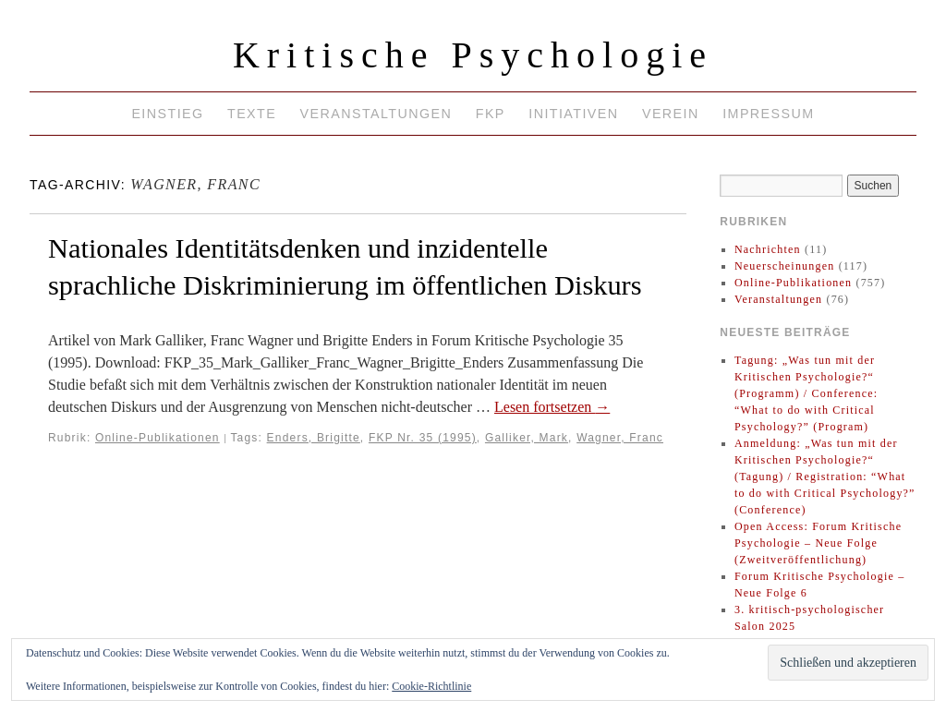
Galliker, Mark (526, 437)
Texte (251, 113)
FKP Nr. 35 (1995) (423, 437)
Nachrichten (767, 249)
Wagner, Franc (619, 437)
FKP (490, 113)
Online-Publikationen (157, 437)
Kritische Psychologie (473, 55)
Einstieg (167, 113)
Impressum (768, 113)
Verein (670, 113)
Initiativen (573, 113)
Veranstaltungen (376, 113)
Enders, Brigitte (313, 437)
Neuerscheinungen (784, 265)
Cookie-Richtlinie (431, 686)
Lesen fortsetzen (552, 407)
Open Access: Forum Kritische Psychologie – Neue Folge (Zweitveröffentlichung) (818, 543)
